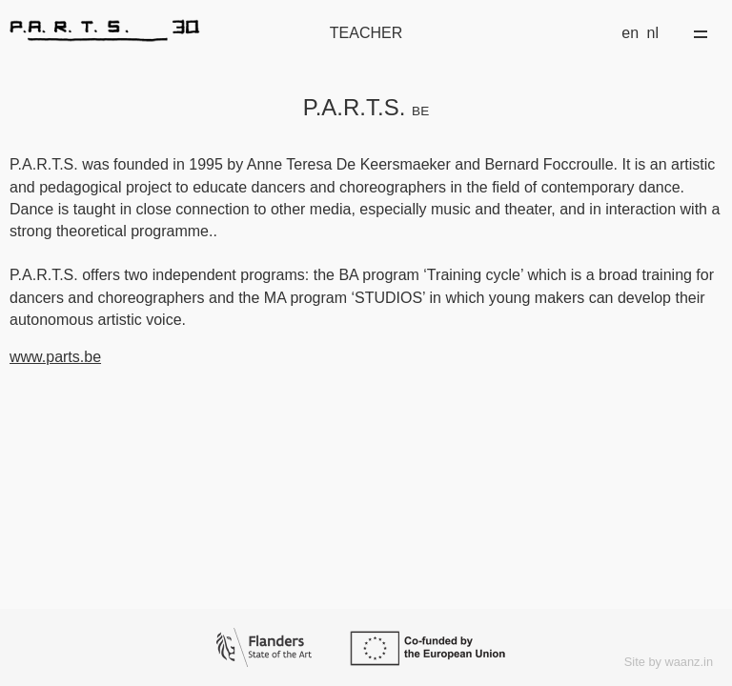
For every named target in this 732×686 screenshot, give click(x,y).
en (630, 33)
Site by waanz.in (668, 662)
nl (653, 33)
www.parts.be (55, 357)
